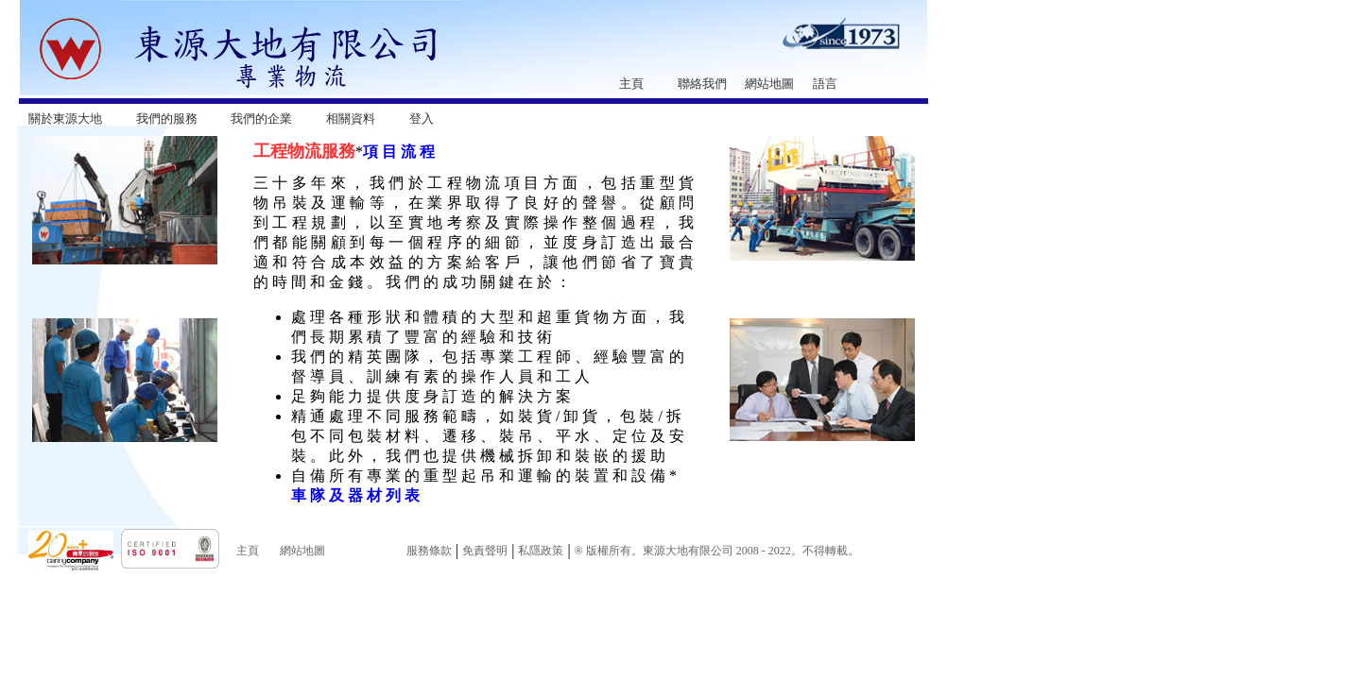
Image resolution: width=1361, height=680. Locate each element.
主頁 (631, 83)
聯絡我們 (702, 83)
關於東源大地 (65, 118)
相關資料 (350, 118)
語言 (825, 83)
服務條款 (429, 550)
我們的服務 (167, 118)
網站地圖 (769, 83)
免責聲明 (485, 550)
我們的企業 (261, 118)
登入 (421, 118)
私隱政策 (540, 550)
